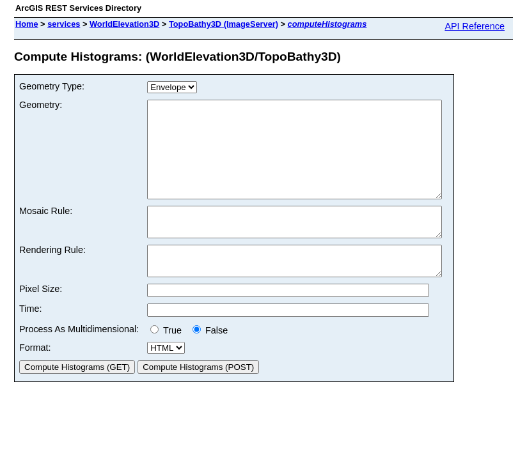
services (63, 24)
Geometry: (40, 105)
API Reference (474, 26)
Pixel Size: (40, 319)
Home (26, 24)
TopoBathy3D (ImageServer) (223, 24)
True (168, 361)
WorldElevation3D (124, 24)
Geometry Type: (51, 86)
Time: (30, 339)
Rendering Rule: (52, 275)
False (210, 361)
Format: (35, 378)
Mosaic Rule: (45, 230)
